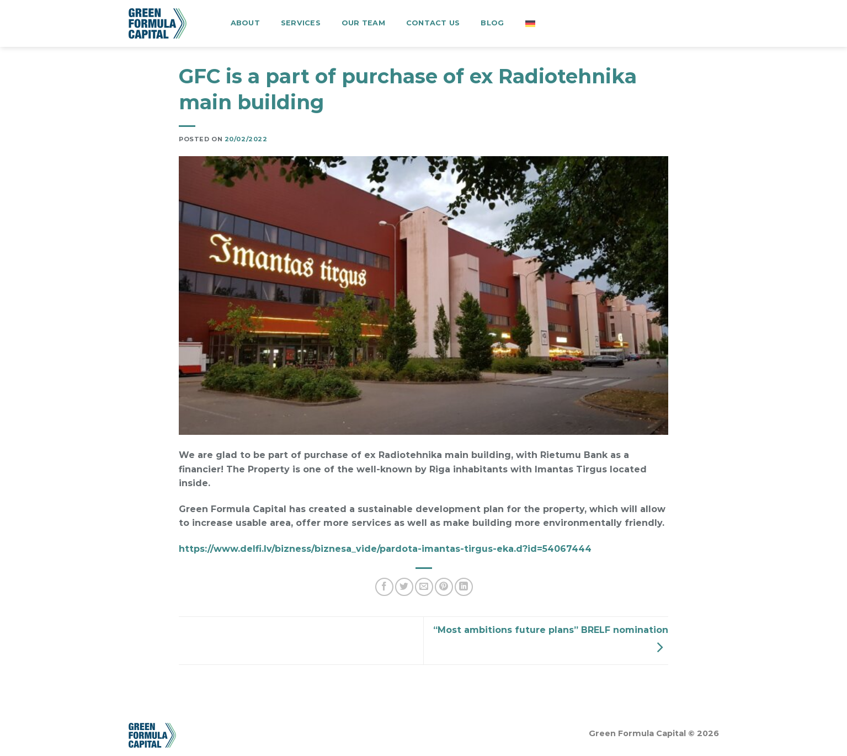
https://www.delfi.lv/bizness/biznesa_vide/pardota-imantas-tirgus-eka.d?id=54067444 (385, 549)
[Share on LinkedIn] (464, 587)
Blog (492, 23)
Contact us (433, 23)
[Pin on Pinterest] (444, 587)
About (245, 23)
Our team (363, 23)
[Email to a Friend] (424, 587)
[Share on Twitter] (404, 587)
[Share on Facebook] (384, 587)
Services (301, 23)
